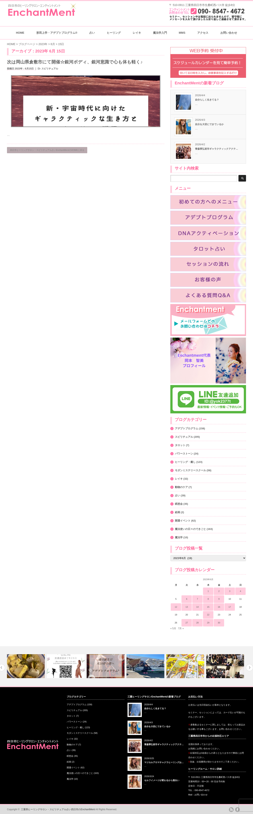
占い (92, 32)
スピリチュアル (49, 68)
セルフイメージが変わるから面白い (161, 780)
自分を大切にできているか (209, 124)
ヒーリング (114, 32)
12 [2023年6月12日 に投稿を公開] (176, 607)
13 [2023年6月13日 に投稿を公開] (186, 607)
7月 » (181, 628)
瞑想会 (179, 503)
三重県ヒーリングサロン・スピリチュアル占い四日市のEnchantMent (58, 809)
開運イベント (182, 520)
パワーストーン (184, 453)
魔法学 (179, 537)
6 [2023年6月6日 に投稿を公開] (186, 599)
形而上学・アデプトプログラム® (56, 32)
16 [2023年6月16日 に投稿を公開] (219, 607)
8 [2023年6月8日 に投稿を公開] (208, 599)
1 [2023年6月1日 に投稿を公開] (208, 591)
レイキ (137, 32)
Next (249, 667)
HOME (20, 32)
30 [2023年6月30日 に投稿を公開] (219, 622)
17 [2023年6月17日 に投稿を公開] (229, 607)
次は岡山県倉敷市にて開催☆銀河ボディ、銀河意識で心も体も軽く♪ (75, 61)
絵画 (177, 512)
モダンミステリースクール (190, 470)
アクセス (202, 32)
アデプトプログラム (186, 428)
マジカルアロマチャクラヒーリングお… (164, 762)
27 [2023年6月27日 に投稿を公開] (186, 622)
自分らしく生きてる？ (207, 99)
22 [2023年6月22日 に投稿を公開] (208, 614)
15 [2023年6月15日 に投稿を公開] (208, 607)
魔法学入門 (160, 32)
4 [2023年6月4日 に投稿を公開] (240, 591)
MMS (182, 32)
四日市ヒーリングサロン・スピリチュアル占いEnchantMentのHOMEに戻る (47, 150)
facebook (237, 809)
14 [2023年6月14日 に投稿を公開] (197, 607)
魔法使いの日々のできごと (190, 529)
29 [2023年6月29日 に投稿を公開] (208, 622)
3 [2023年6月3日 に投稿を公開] (229, 591)
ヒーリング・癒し (185, 461)
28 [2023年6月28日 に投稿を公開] (197, 622)
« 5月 (173, 628)
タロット (180, 445)
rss (231, 809)
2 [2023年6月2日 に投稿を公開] (219, 591)
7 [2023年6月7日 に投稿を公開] (197, 599)
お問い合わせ (228, 32)
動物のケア (181, 487)
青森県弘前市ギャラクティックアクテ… (216, 148)
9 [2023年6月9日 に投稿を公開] (219, 599)
